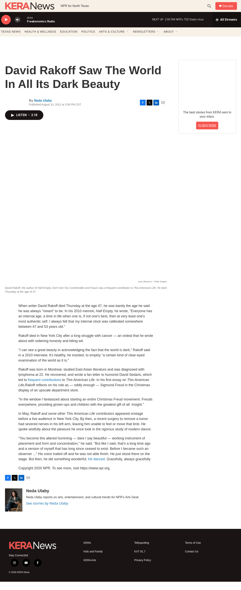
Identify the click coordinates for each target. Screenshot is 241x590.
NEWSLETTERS (144, 40)
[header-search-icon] (211, 10)
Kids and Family (93, 559)
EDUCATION (68, 40)
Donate (230, 10)
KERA (87, 551)
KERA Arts (90, 568)
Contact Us (191, 559)
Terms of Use (193, 551)
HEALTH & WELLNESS (40, 40)
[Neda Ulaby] (13, 508)
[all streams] (226, 28)
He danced (96, 467)
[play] (6, 28)
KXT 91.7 (139, 559)
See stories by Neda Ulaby (47, 511)
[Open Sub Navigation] (127, 40)
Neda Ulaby (43, 109)
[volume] (17, 28)
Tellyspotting (141, 551)
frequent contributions (44, 388)
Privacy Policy (142, 568)
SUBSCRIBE (207, 133)
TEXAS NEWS (11, 40)
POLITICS (88, 40)
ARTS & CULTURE (112, 40)
